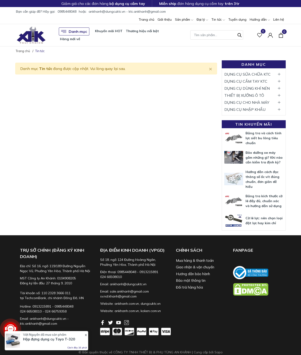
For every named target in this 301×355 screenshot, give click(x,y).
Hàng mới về (70, 39)
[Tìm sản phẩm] (216, 35)
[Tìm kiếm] (239, 34)
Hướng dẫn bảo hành (193, 274)
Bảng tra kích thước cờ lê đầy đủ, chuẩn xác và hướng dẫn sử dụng (264, 201)
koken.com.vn (151, 311)
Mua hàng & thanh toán (195, 260)
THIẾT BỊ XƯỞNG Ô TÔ (244, 95)
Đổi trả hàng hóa (189, 287)
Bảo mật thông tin (191, 280)
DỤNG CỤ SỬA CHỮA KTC (247, 74)
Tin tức (218, 19)
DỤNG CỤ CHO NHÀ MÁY (246, 102)
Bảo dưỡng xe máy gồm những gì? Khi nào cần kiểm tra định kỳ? (264, 157)
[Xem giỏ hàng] (280, 35)
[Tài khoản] (270, 35)
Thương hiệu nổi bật (142, 31)
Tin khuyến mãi (253, 124)
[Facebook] (103, 322)
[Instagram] (126, 322)
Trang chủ (146, 19)
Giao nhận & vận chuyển (195, 267)
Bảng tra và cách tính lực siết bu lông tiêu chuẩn (263, 138)
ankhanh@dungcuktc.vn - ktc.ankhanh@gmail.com (127, 11)
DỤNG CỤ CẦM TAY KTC (245, 81)
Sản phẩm (184, 19)
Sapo (218, 352)
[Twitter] (111, 322)
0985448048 (67, 11)
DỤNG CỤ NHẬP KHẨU (244, 109)
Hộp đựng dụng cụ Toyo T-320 (49, 339)
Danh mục (74, 31)
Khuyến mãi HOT (109, 31)
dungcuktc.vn (151, 303)
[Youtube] (119, 322)
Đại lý (202, 19)
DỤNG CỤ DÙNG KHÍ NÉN (247, 88)
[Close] (210, 68)
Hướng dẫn (260, 19)
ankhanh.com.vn (127, 303)
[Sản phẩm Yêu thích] (259, 35)
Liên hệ (278, 19)
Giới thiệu (165, 19)
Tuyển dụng (237, 19)
